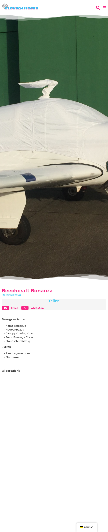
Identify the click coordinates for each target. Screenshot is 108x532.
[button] (11, 308)
